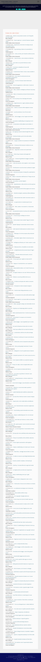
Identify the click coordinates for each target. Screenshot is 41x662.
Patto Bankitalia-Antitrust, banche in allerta (21, 625)
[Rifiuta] (39, 5)
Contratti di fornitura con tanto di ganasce (22, 584)
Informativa (23, 9)
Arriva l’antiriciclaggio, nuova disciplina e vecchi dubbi (24, 382)
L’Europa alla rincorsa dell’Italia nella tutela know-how (24, 433)
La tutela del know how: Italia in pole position (22, 522)
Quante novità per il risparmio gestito (21, 618)
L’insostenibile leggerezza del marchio (22, 556)
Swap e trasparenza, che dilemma (22, 612)
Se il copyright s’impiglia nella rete (21, 496)
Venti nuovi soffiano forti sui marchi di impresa (23, 329)
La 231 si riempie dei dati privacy (20, 543)
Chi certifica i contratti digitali (19, 181)
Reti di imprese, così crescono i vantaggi (22, 568)
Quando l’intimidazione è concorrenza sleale (22, 628)
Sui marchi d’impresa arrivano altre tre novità (22, 326)
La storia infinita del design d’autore (20, 621)
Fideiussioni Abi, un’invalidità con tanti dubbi (23, 247)
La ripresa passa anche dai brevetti (20, 591)
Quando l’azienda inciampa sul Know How (23, 639)
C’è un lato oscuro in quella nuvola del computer (24, 608)
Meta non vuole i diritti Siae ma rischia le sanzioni (23, 128)
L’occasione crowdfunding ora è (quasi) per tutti (23, 121)
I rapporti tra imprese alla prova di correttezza (24, 580)
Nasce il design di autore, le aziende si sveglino (24, 631)
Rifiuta (19, 9)
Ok (16, 9)
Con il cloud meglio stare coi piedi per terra (22, 615)
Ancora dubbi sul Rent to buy (21, 492)
